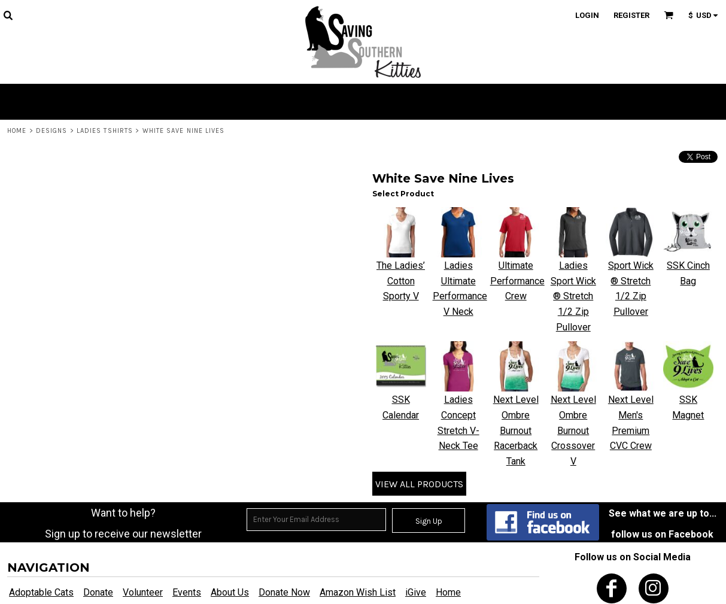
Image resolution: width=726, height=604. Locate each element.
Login (587, 15)
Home (16, 131)
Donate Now (284, 592)
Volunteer (143, 592)
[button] (8, 15)
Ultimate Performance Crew (517, 281)
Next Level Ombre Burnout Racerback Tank (516, 430)
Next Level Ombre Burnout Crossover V (573, 430)
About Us (230, 592)
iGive (415, 592)
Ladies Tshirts (105, 131)
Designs (52, 131)
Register (631, 15)
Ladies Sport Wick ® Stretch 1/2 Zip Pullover (573, 296)
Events (186, 592)
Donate (98, 592)
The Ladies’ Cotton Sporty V (400, 281)
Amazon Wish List (358, 592)
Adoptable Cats (41, 592)
